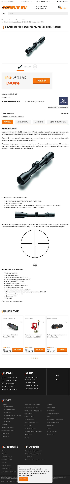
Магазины (28, 425)
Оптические (27, 20)
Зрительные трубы (7, 427)
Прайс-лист (28, 457)
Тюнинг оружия (29, 419)
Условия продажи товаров (33, 454)
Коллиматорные (10, 409)
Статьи (4, 451)
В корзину (41, 80)
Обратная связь (7, 466)
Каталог (11, 20)
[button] (32, 358)
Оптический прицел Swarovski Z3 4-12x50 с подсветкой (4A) (23, 22)
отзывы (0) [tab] (39, 122)
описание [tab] (7, 122)
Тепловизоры (29, 413)
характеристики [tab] (23, 122)
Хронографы (51, 410)
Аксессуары (28, 434)
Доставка (5, 454)
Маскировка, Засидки (31, 407)
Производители (7, 460)
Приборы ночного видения (33, 410)
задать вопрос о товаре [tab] (58, 122)
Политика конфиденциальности (11, 472)
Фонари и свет (29, 416)
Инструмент (50, 425)
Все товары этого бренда (58, 107)
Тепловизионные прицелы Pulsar (35, 460)
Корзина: (65, 7)
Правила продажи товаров (33, 451)
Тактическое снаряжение (32, 404)
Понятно (23, 479)
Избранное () (27, 1)
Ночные (8, 412)
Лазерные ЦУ (10, 418)
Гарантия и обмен (7, 457)
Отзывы (4, 463)
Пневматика (5, 436)
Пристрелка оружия (53, 413)
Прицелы (19, 20)
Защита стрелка (52, 431)
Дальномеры (6, 433)
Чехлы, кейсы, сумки (53, 422)
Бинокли (4, 424)
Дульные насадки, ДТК (31, 422)
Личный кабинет (9, 1)
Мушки (8, 421)
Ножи (48, 416)
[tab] (13, 117)
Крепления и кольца (8, 430)
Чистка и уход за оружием (55, 419)
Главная (4, 20)
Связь (49, 428)
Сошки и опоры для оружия (33, 431)
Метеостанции (51, 407)
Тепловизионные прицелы (14, 415)
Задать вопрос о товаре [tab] (35, 101)
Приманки (50, 404)
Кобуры (27, 437)
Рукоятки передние (30, 428)
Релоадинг (50, 434)
